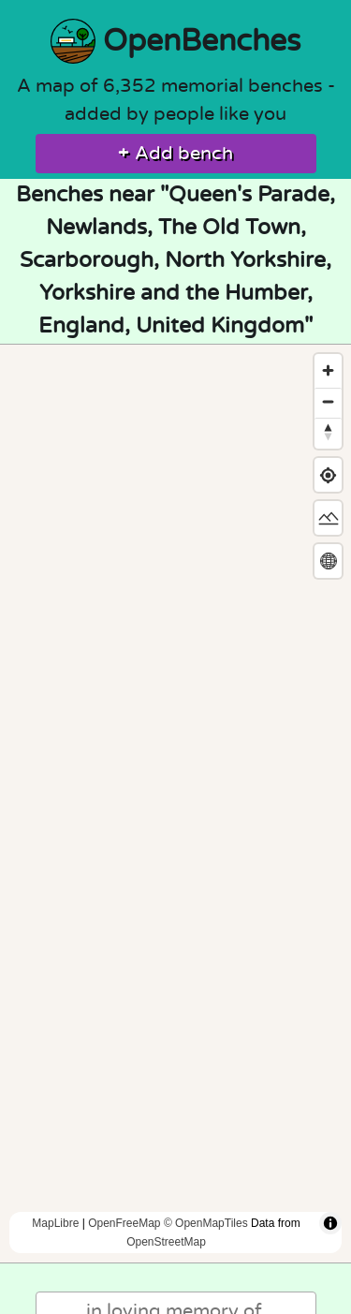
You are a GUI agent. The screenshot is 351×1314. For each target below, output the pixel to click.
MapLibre (55, 1223)
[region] (175, 803)
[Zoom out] (328, 401)
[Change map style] (328, 518)
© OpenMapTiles (206, 1223)
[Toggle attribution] (330, 1223)
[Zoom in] (328, 370)
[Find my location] (328, 475)
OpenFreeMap (124, 1223)
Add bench (175, 153)
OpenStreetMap (166, 1241)
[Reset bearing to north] (328, 431)
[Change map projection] (328, 561)
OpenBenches (175, 41)
